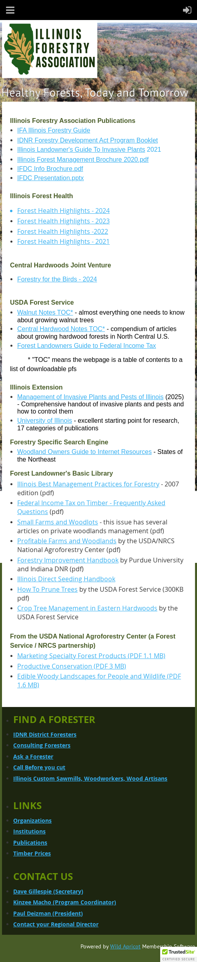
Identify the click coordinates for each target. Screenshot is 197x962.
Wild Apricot (125, 946)
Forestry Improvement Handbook (68, 560)
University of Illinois (44, 420)
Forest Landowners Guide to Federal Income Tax (86, 345)
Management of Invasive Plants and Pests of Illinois (90, 397)
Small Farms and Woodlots (57, 522)
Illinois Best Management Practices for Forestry (88, 484)
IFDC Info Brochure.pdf (50, 168)
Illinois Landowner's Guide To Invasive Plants (81, 149)
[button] (178, 954)
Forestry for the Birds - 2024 (57, 279)
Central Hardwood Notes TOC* (61, 328)
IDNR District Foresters (44, 734)
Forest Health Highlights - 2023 (63, 221)
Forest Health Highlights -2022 (62, 231)
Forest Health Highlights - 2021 (63, 241)
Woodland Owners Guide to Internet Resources (84, 451)
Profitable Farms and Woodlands (67, 540)
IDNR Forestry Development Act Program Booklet (87, 140)
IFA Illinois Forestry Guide (53, 130)
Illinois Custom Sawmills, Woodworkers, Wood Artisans (90, 778)
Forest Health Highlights (53, 210)
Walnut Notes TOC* (45, 312)
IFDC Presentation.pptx (50, 178)
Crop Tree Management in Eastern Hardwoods (87, 608)
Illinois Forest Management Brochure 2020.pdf (83, 159)
